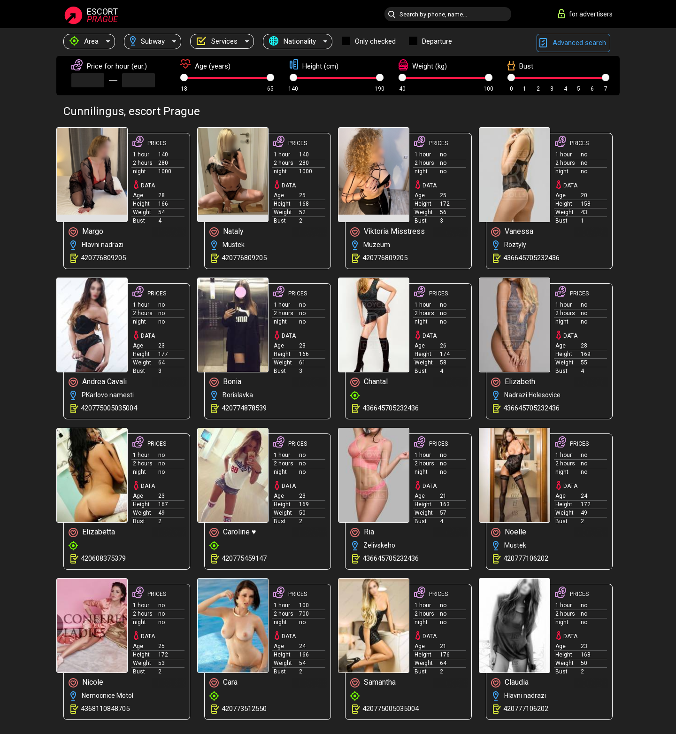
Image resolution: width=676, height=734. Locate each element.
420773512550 (244, 708)
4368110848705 (105, 708)
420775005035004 (109, 408)
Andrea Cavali (98, 382)
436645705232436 (531, 258)
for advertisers (585, 13)
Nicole (86, 683)
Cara (223, 683)
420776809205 (103, 258)
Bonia (225, 382)
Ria (362, 532)
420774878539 (244, 408)
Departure (437, 41)
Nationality (292, 41)
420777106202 (525, 558)
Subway (147, 41)
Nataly (226, 232)
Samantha (373, 683)
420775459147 (244, 558)
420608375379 (103, 558)
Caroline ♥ (232, 532)
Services (217, 41)
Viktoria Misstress (387, 232)
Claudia (510, 683)
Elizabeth (513, 382)
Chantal (369, 382)
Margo (86, 232)
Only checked (375, 41)
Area (84, 41)
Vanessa (512, 232)
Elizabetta (92, 532)
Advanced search (573, 43)
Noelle (508, 532)
